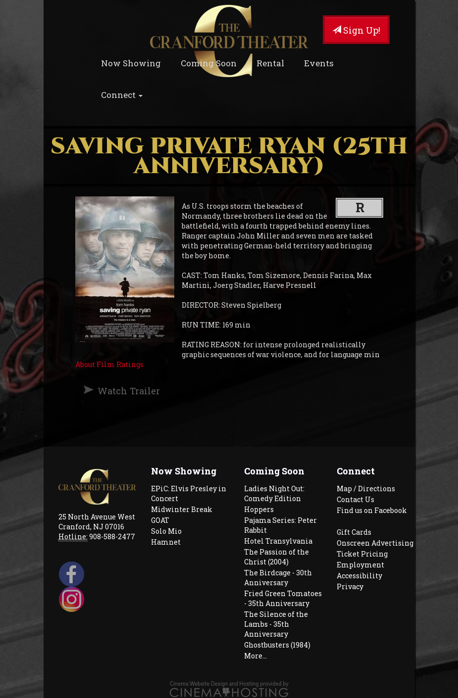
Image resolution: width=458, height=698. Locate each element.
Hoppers (259, 509)
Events (319, 63)
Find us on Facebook (372, 510)
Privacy (350, 586)
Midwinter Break (181, 509)
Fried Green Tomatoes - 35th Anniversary (283, 598)
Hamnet (166, 542)
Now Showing (131, 63)
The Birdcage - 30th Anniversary (278, 577)
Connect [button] (122, 94)
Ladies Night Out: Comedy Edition (274, 493)
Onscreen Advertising (375, 543)
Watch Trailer (129, 391)
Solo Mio (166, 531)
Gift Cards (354, 532)
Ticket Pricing (362, 553)
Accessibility (359, 575)
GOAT (160, 520)
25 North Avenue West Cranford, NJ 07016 (96, 521)
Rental (270, 63)
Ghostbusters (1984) (277, 645)
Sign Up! (356, 30)
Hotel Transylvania (278, 541)
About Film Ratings (109, 364)
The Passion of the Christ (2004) (276, 556)
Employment (360, 564)
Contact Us (355, 499)
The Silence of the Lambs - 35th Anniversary (276, 624)
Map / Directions (366, 488)
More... (255, 655)
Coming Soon (209, 63)
